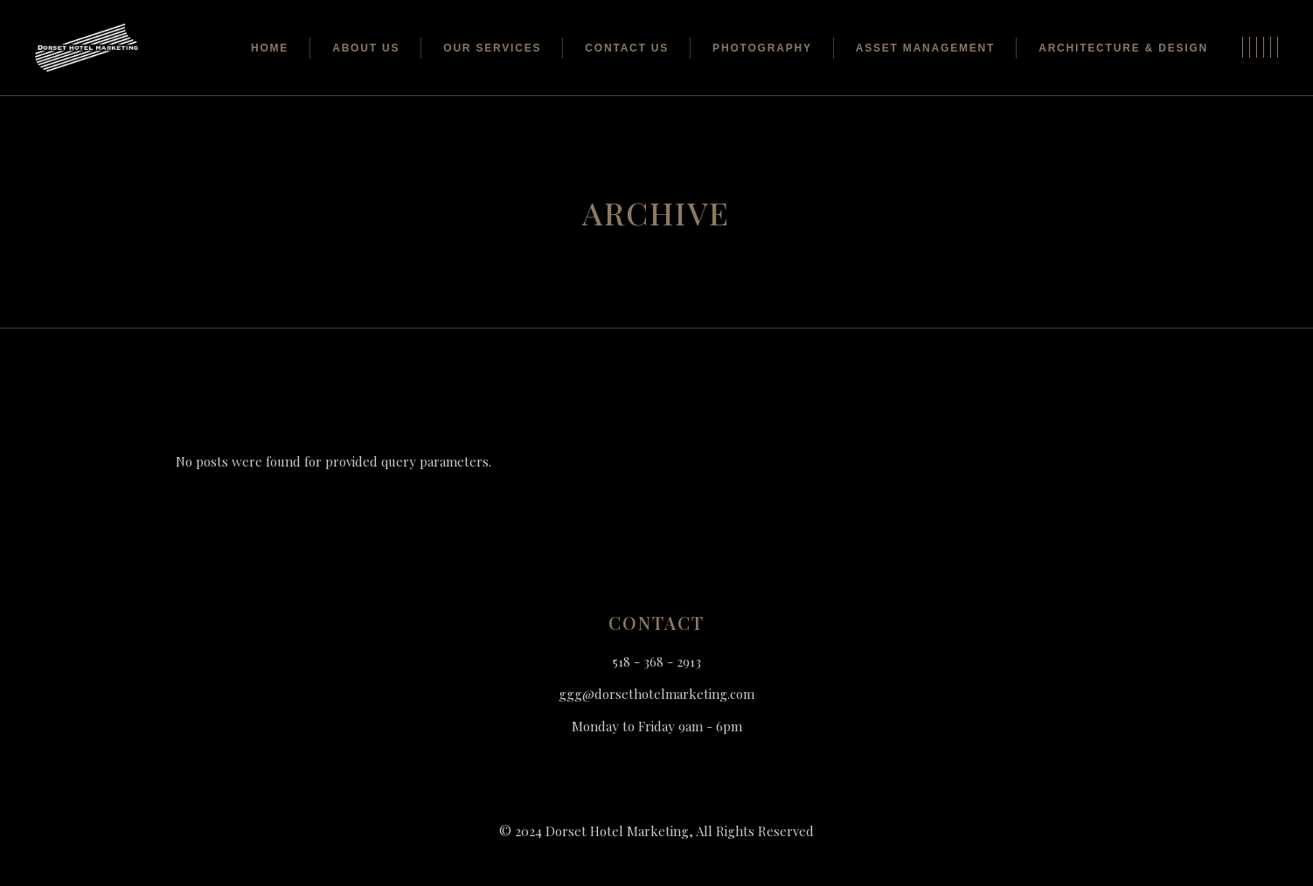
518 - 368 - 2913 (657, 661)
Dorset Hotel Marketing (617, 831)
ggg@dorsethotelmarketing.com (656, 694)
